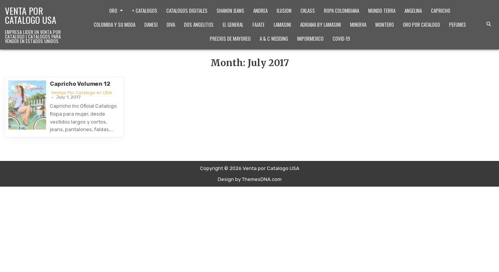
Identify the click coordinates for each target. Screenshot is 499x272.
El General (233, 24)
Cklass (308, 10)
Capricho (440, 10)
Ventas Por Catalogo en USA (81, 92)
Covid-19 (341, 38)
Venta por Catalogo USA (30, 15)
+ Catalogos (144, 10)
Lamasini (282, 24)
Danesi (151, 24)
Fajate (259, 24)
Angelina (413, 10)
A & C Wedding (274, 38)
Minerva (358, 24)
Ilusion (284, 10)
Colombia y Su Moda (114, 24)
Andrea (260, 10)
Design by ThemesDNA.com (250, 179)
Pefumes (457, 24)
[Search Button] (489, 24)
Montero (384, 24)
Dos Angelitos (199, 24)
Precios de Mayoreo (230, 38)
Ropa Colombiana (341, 10)
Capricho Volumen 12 (80, 83)
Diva (171, 24)
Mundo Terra (381, 10)
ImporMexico (310, 38)
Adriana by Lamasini (320, 24)
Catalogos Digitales (187, 10)
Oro (113, 10)
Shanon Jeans (230, 10)
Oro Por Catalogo (421, 24)
